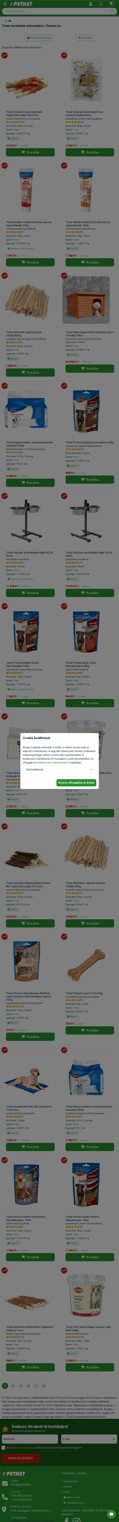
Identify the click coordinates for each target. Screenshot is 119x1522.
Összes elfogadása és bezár (76, 782)
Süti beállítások (34, 769)
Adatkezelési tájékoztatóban (53, 762)
